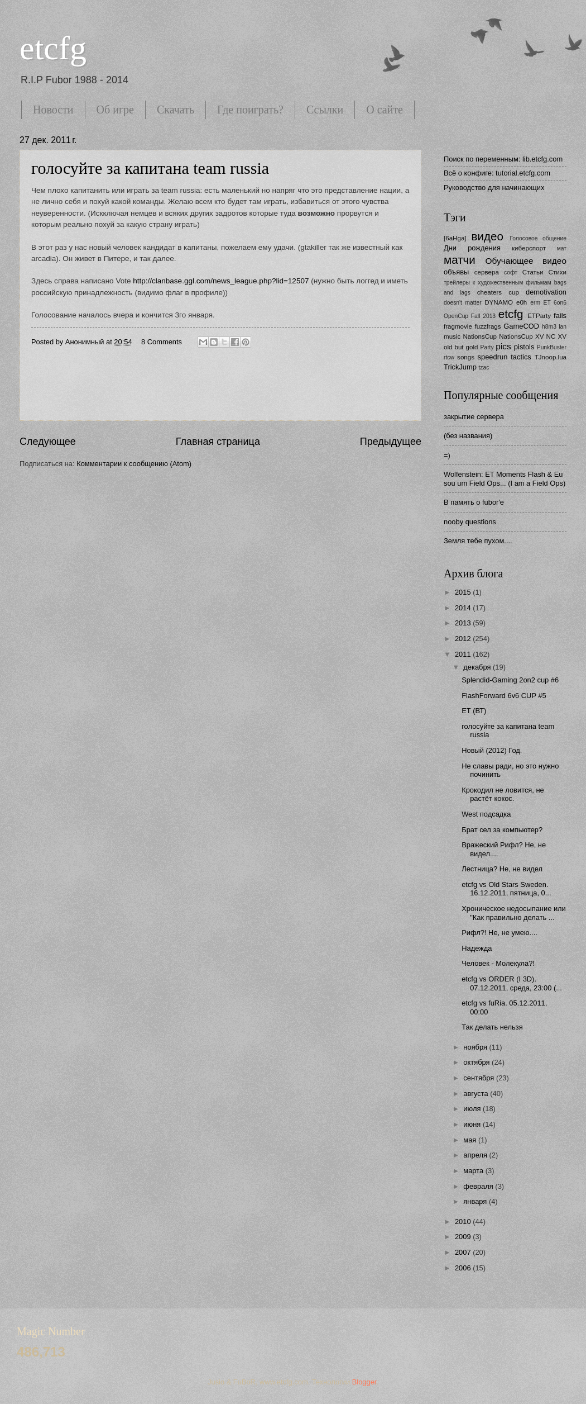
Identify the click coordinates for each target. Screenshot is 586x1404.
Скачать (175, 109)
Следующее (48, 441)
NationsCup (480, 336)
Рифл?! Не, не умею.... (499, 932)
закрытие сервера (474, 416)
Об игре (115, 109)
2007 (464, 1252)
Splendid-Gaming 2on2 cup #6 (510, 680)
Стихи (557, 272)
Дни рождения (472, 248)
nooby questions (470, 522)
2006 (464, 1268)
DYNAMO (498, 302)
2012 (464, 638)
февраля (479, 1186)
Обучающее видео (526, 260)
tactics (521, 357)
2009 (464, 1236)
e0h (521, 302)
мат (561, 248)
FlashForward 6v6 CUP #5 (504, 695)
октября (477, 1062)
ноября (476, 1047)
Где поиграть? (250, 109)
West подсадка (486, 814)
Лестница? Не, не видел (502, 869)
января (476, 1201)
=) (447, 455)
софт (510, 272)
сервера (486, 272)
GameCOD (521, 326)
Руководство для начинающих (494, 187)
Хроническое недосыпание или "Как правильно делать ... (514, 912)
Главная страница (218, 441)
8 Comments (161, 342)
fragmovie (458, 326)
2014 (464, 608)
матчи (459, 259)
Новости (53, 109)
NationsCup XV (521, 336)
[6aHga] (455, 238)
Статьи (533, 272)
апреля (476, 1155)
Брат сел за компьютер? (502, 830)
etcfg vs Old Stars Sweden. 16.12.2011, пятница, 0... (506, 888)
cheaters (489, 292)
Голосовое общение (538, 238)
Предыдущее (390, 441)
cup (513, 292)
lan (562, 327)
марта (474, 1170)
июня (473, 1124)
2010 (464, 1221)
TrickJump (460, 367)
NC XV (556, 336)
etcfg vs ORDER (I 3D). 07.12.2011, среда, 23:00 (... (512, 983)
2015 (464, 592)
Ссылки (324, 109)
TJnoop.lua (550, 357)
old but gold (461, 347)
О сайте (384, 109)
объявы (456, 272)
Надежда (477, 948)
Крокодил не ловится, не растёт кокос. (503, 794)
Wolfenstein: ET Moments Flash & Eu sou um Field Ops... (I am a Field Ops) (504, 478)
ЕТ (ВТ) (474, 710)
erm (535, 303)
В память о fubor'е (474, 502)
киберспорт (529, 248)
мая (470, 1140)
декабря (478, 667)
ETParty (539, 315)
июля (473, 1108)
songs (465, 357)
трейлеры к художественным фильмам (497, 282)
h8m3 (549, 327)
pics (503, 346)
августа (476, 1093)
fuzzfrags (488, 326)
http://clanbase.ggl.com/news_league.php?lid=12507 (221, 281)
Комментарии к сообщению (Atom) (133, 463)
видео (487, 236)
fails (560, 315)
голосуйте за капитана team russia (150, 168)
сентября (479, 1078)
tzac (483, 367)
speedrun (493, 357)
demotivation (546, 292)
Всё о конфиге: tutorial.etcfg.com (497, 173)
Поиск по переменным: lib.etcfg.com (503, 159)
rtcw (449, 357)
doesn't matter (463, 303)
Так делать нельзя (492, 1027)
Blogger (364, 1382)
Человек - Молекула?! (498, 963)
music (452, 336)
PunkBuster (551, 347)
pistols (524, 347)
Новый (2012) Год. (492, 750)
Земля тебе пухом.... (478, 541)
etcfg (53, 48)
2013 (464, 623)
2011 (464, 654)
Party (487, 347)
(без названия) (468, 435)
